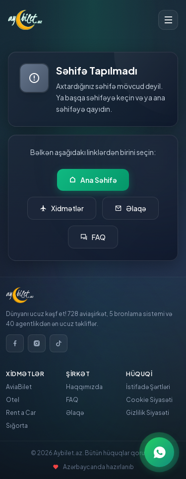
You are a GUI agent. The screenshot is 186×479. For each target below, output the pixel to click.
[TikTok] (58, 343)
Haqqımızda (84, 387)
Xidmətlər (62, 208)
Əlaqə (130, 208)
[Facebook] (15, 343)
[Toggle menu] (168, 20)
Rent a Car (21, 412)
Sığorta (17, 425)
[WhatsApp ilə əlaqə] (159, 452)
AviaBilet (19, 387)
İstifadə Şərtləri (148, 387)
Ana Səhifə (93, 180)
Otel (12, 399)
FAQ (93, 237)
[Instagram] (37, 343)
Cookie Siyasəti (149, 399)
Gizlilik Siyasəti (147, 412)
